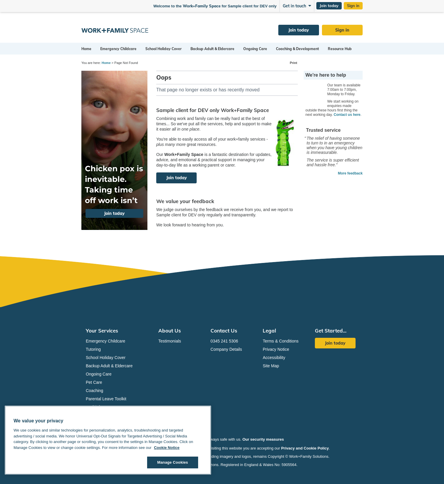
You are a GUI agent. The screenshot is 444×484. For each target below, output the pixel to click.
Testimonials (169, 341)
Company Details (226, 349)
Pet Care (94, 382)
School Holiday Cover (163, 49)
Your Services (102, 330)
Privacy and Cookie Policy (305, 448)
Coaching (94, 390)
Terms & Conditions (280, 341)
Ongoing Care (255, 49)
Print (293, 63)
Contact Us (224, 330)
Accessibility (274, 357)
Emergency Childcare (118, 49)
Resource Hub (340, 49)
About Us (169, 330)
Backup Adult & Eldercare (212, 49)
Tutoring (93, 349)
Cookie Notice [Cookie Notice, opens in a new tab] (167, 447)
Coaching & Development (297, 49)
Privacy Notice (276, 349)
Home (86, 49)
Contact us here (347, 115)
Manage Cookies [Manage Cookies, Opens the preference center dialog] (172, 462)
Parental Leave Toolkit (106, 398)
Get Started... (330, 330)
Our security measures (263, 439)
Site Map (271, 365)
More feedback (350, 173)
